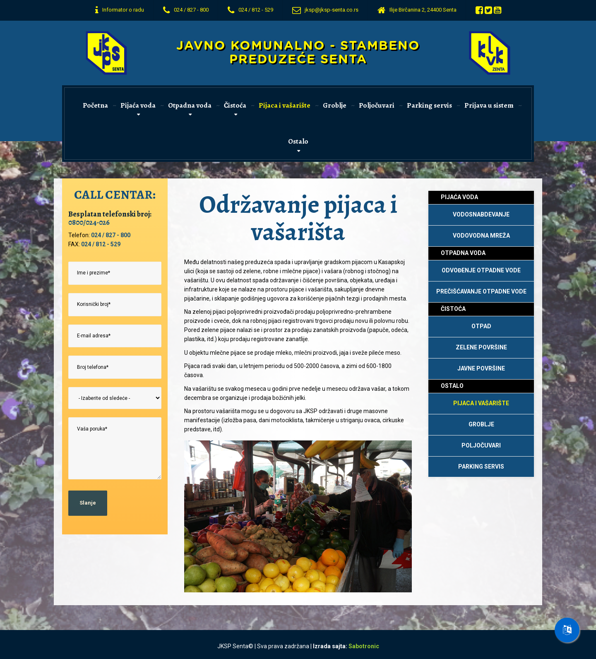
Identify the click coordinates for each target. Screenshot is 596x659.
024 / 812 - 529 (100, 244)
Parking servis (429, 105)
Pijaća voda (138, 105)
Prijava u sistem (489, 105)
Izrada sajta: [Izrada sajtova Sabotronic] (346, 646)
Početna (95, 105)
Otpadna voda (189, 105)
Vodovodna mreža (481, 235)
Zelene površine (481, 347)
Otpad (481, 326)
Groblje (334, 105)
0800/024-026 (89, 222)
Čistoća (235, 105)
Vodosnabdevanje (481, 214)
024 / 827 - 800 (110, 235)
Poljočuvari (376, 105)
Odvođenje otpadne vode (481, 270)
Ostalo (298, 141)
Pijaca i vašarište (284, 105)
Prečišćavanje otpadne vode (481, 291)
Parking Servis (481, 466)
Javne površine (481, 368)
